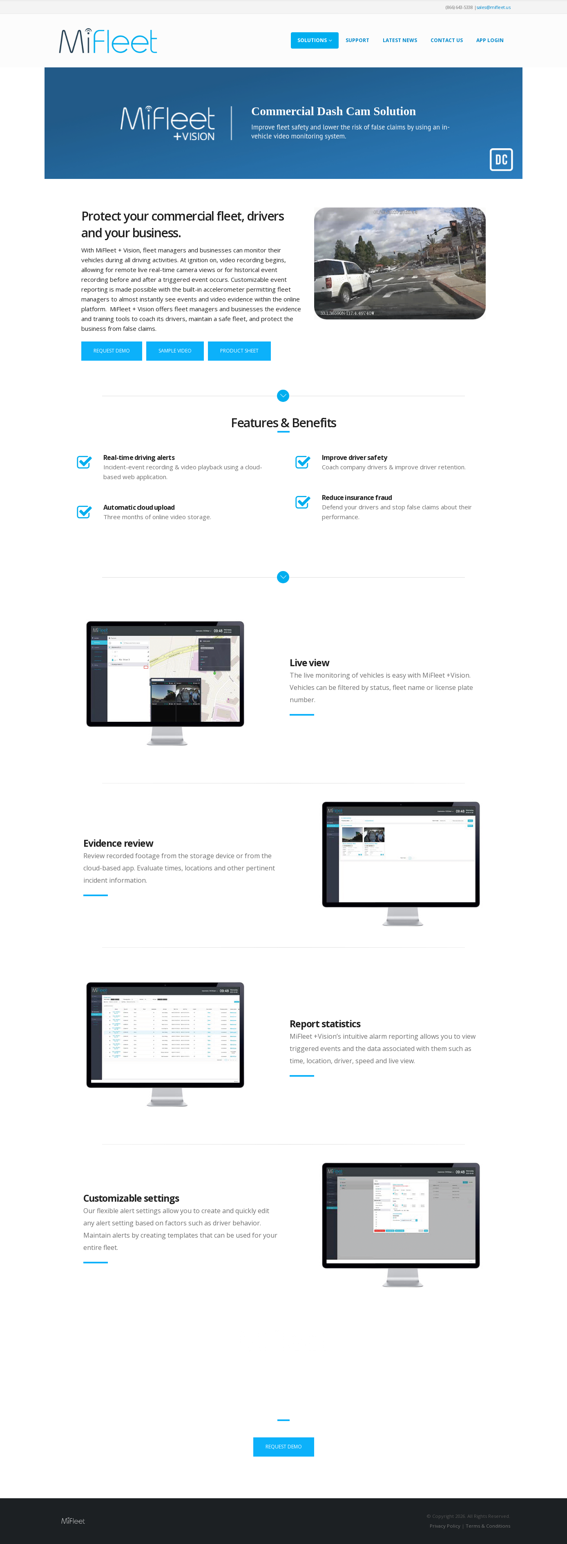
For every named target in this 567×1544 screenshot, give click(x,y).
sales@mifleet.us (493, 7)
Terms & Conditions (488, 1526)
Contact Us (447, 40)
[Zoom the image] (165, 621)
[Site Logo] (108, 40)
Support (357, 40)
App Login (490, 40)
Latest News (400, 40)
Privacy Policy (445, 1526)
